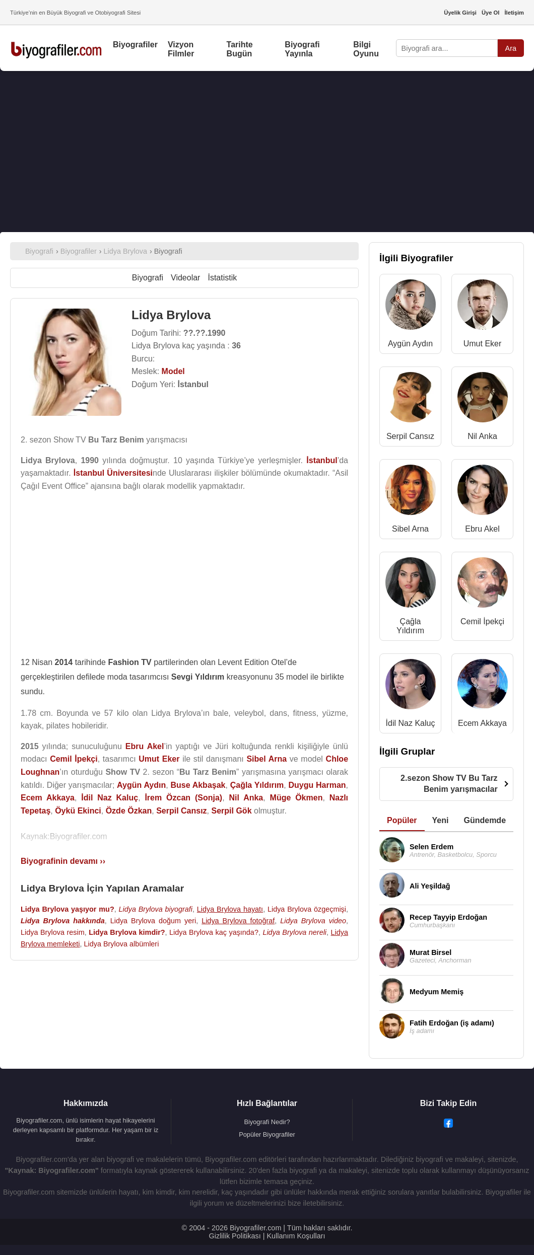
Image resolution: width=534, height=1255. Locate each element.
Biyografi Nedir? (267, 1122)
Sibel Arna (410, 529)
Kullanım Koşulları (295, 1236)
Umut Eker (482, 343)
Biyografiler (135, 44)
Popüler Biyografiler (267, 1134)
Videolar (185, 277)
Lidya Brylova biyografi (155, 909)
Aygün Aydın (410, 343)
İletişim (514, 13)
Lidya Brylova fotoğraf (238, 921)
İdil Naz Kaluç (410, 723)
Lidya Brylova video (313, 921)
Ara (510, 48)
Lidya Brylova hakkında (63, 921)
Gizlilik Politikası (235, 1236)
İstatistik (222, 277)
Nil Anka (482, 436)
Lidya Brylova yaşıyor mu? (67, 909)
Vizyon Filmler (181, 49)
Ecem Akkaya (482, 723)
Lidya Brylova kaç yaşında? (213, 932)
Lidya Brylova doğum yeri (153, 921)
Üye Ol (490, 13)
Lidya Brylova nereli (294, 932)
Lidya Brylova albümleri (121, 944)
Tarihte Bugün (240, 49)
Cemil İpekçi (482, 621)
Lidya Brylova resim (53, 932)
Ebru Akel (482, 529)
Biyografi (147, 277)
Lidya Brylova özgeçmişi (307, 909)
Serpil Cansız (410, 436)
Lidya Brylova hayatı (230, 909)
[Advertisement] (267, 151)
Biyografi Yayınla (302, 49)
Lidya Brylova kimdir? (127, 932)
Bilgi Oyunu (366, 49)
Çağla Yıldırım (410, 626)
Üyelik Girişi (460, 13)
